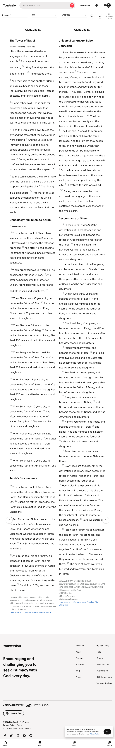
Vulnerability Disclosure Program (16, 728)
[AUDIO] (92, 16)
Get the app (85, 5)
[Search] (44, 5)
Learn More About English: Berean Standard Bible (30, 612)
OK (107, 732)
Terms (19, 725)
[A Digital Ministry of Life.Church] (57, 704)
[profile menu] (107, 5)
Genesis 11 (15, 15)
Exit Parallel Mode (109, 16)
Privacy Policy (9, 725)
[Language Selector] (96, 5)
